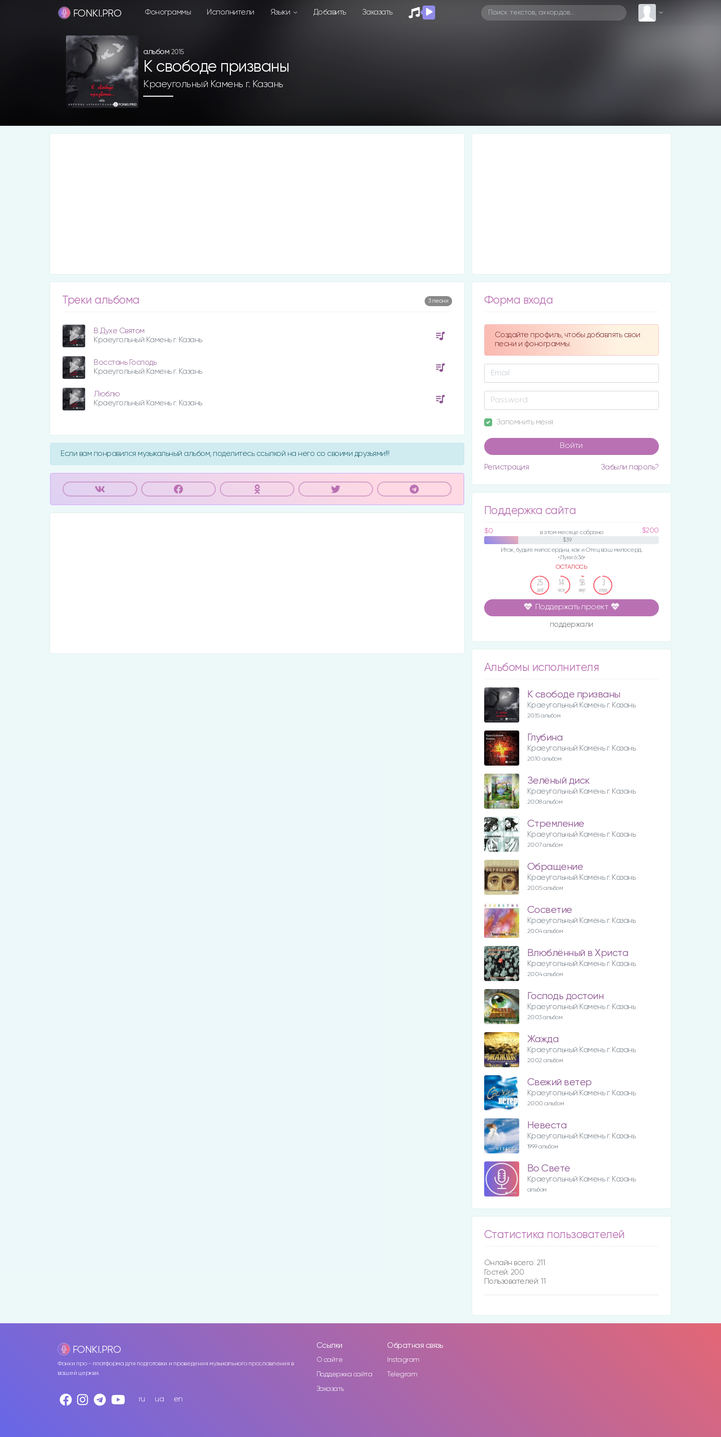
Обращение (555, 867)
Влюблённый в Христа (577, 953)
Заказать (377, 12)
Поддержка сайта (344, 1374)
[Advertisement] (257, 204)
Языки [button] (281, 12)
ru (142, 1399)
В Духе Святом (119, 331)
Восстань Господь (125, 362)
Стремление (555, 824)
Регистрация (506, 467)
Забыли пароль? (630, 467)
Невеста (547, 1125)
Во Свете (548, 1168)
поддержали (571, 625)
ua (159, 1399)
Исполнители (230, 12)
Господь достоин (565, 996)
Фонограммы (168, 12)
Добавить (329, 12)
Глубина (545, 738)
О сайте (329, 1359)
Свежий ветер (559, 1082)
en (178, 1399)
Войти (571, 446)
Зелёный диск (558, 781)
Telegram (402, 1374)
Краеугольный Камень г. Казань (213, 84)
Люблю (107, 394)
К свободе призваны (573, 694)
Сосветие (549, 910)
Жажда (543, 1039)
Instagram (403, 1359)
